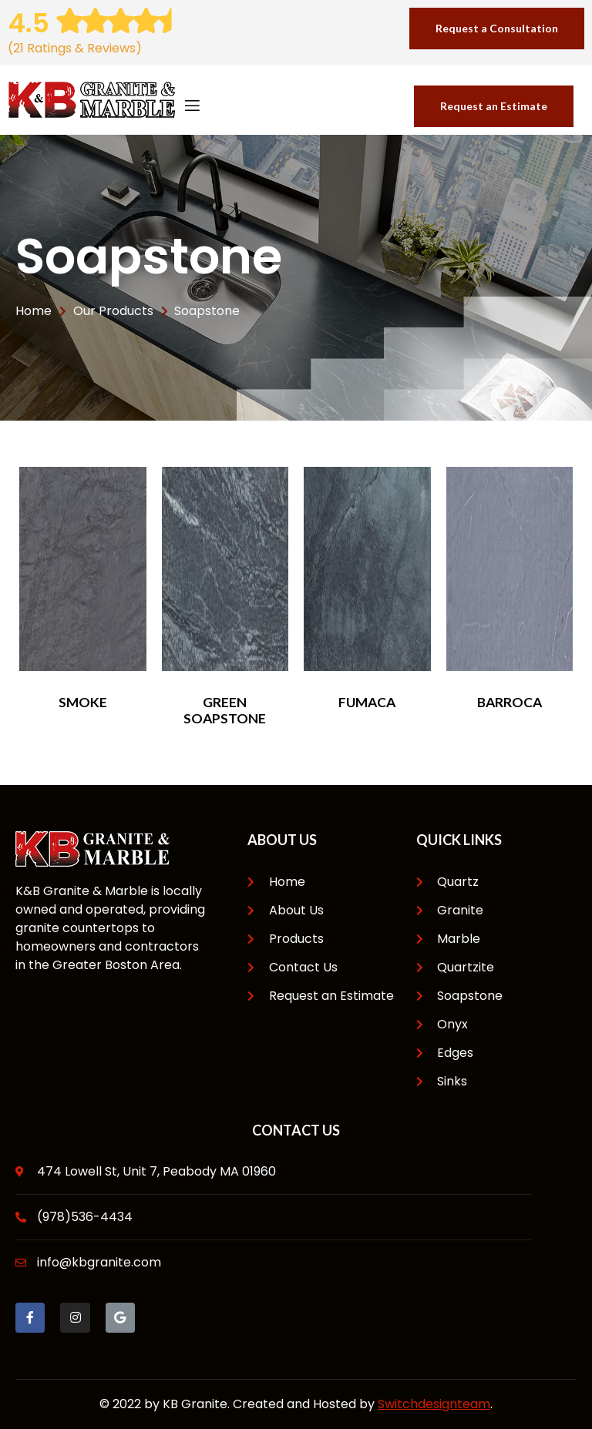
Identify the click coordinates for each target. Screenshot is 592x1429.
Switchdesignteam (434, 1404)
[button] (496, 28)
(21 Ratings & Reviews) (75, 48)
